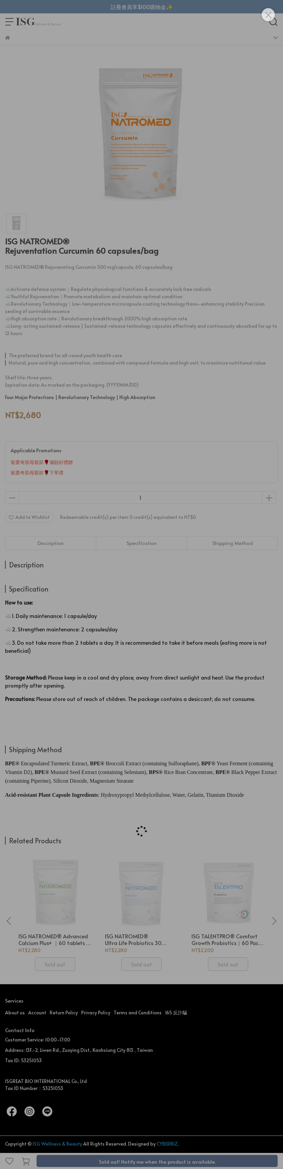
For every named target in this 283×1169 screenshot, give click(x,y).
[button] (274, 921)
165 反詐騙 (176, 1012)
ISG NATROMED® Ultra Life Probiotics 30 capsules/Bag (133, 939)
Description (51, 542)
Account (37, 1012)
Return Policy (64, 1012)
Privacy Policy (95, 1012)
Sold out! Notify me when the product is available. (157, 1161)
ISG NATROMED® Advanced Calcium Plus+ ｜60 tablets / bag (53, 939)
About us (15, 1012)
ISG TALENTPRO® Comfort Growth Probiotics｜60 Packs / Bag (227, 939)
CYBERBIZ (167, 1144)
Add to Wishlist (29, 517)
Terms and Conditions (138, 1012)
